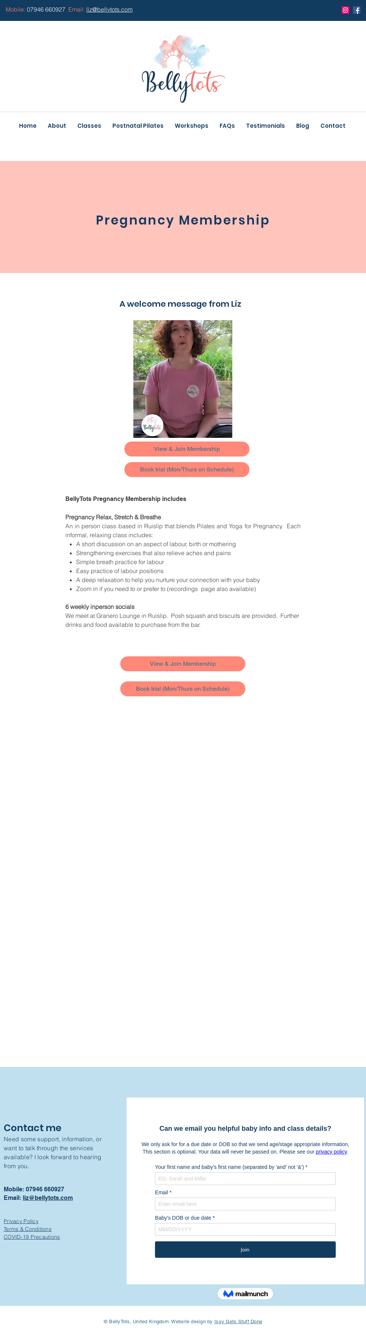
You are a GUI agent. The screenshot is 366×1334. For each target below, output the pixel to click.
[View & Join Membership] (186, 449)
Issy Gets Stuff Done (238, 1321)
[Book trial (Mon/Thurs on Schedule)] (186, 469)
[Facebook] (356, 10)
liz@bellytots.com (48, 1197)
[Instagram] (345, 10)
